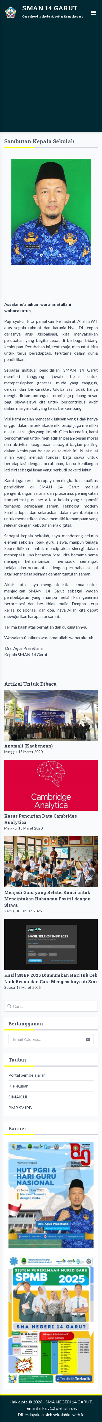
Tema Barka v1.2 (40, 1408)
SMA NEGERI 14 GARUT (69, 1401)
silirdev (71, 1408)
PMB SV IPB (20, 1107)
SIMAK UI (17, 1096)
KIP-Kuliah (18, 1085)
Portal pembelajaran (27, 1074)
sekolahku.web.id (69, 1414)
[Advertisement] (51, 76)
